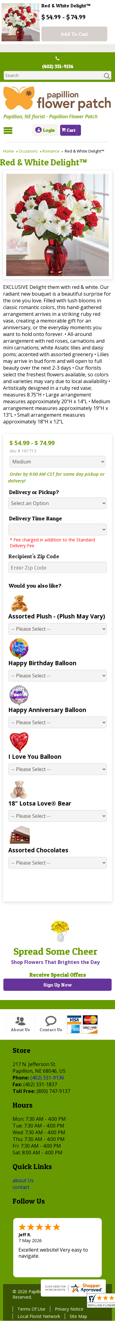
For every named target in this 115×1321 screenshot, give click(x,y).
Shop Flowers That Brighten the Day (55, 962)
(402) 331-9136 (57, 67)
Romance (50, 151)
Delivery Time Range (34, 518)
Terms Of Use (31, 1309)
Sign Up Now (57, 985)
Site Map (78, 1316)
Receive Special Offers (57, 975)
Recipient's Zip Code (33, 556)
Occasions (28, 151)
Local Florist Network (38, 1316)
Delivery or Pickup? (33, 492)
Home (8, 151)
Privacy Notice (69, 1309)
